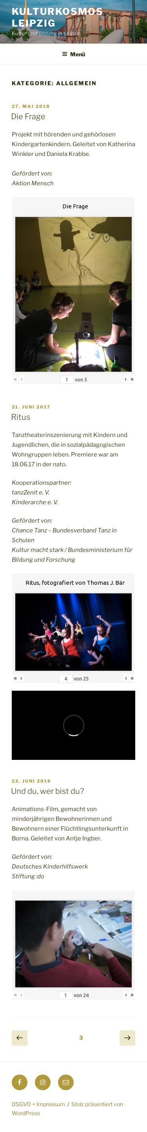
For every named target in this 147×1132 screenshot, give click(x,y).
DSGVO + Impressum (38, 1104)
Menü (73, 54)
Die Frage (28, 116)
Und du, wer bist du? (47, 791)
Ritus (20, 417)
